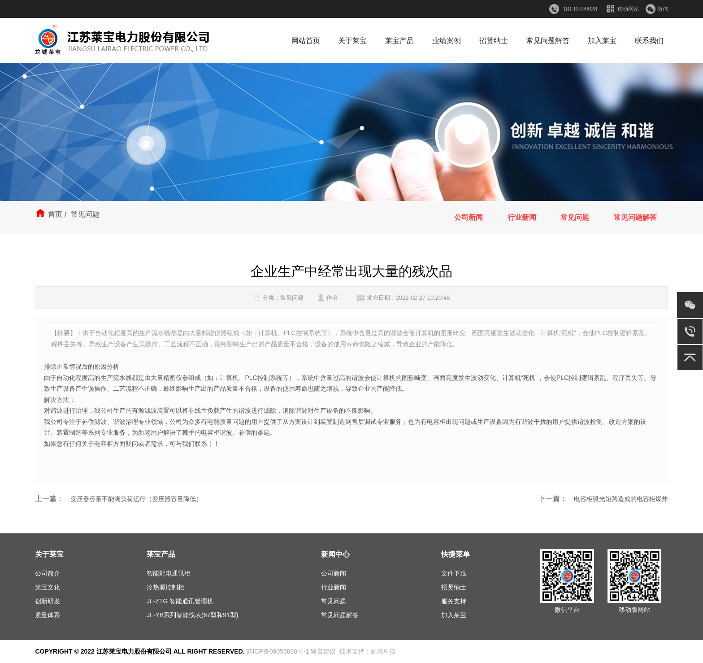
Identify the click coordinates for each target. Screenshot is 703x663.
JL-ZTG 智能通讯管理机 (180, 601)
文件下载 (453, 573)
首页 (55, 214)
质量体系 (47, 615)
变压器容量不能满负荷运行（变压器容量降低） (136, 498)
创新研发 (47, 601)
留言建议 (323, 651)
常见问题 (574, 217)
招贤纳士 (493, 40)
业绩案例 (446, 40)
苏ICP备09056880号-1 (277, 651)
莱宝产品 (399, 40)
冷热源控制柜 (165, 587)
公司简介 (47, 573)
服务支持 (453, 601)
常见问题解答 (547, 40)
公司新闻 (468, 217)
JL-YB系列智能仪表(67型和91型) (193, 615)
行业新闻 (522, 217)
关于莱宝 (352, 40)
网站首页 (305, 40)
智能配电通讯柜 (169, 573)
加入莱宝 (602, 40)
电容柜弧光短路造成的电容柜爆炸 (621, 498)
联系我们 (649, 40)
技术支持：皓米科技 (367, 651)
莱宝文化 (47, 587)
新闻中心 (335, 554)
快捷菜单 (455, 554)
